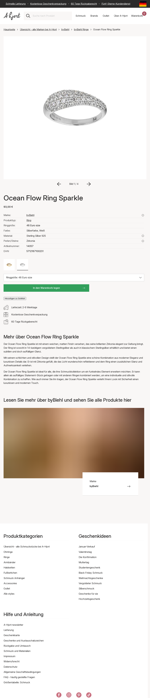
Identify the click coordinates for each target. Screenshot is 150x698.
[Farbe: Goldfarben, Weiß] (9, 264)
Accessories (10, 583)
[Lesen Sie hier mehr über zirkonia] (143, 241)
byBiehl (65, 29)
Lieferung (9, 630)
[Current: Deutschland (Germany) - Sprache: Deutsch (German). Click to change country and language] (142, 4)
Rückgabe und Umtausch (17, 645)
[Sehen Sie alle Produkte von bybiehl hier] (143, 215)
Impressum (9, 656)
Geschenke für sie (88, 593)
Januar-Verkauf (87, 546)
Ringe (7, 557)
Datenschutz (10, 666)
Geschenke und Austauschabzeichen (24, 640)
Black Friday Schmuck (91, 572)
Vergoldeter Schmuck (90, 583)
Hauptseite (9, 29)
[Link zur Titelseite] (12, 16)
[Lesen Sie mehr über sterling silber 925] (143, 235)
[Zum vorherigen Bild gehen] (59, 184)
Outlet (7, 588)
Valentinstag (85, 551)
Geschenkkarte (12, 635)
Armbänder (9, 562)
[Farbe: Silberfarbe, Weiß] (22, 264)
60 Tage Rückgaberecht (84, 3)
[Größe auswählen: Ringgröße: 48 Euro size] (74, 277)
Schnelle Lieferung (16, 3)
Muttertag (84, 562)
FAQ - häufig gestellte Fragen (19, 677)
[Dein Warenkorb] (138, 16)
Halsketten (9, 567)
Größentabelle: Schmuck (17, 682)
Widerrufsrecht (11, 661)
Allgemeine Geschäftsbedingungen (22, 671)
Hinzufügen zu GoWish (15, 298)
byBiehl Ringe (81, 29)
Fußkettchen (10, 572)
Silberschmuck (86, 588)
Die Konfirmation (87, 557)
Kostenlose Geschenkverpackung (48, 3)
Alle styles (9, 593)
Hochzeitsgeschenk (89, 598)
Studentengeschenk (89, 567)
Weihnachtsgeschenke (91, 578)
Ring (28, 220)
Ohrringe (8, 551)
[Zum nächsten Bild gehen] (89, 184)
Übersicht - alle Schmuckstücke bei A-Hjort (27, 546)
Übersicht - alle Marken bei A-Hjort (38, 29)
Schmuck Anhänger (14, 578)
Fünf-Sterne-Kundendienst (116, 3)
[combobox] (51, 16)
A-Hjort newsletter (13, 624)
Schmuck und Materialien (17, 651)
